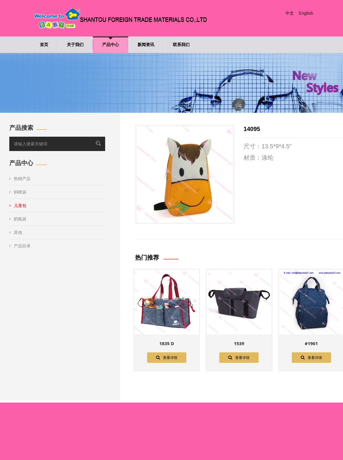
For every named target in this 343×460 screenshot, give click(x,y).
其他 (15, 232)
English (306, 13)
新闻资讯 (145, 44)
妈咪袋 (17, 192)
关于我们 (75, 44)
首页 (44, 44)
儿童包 (17, 205)
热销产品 (20, 178)
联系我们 (181, 44)
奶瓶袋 (17, 219)
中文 (289, 13)
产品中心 (110, 44)
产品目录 (20, 245)
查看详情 (166, 357)
